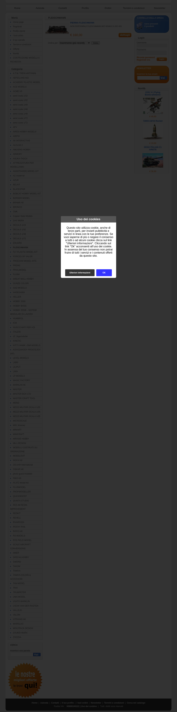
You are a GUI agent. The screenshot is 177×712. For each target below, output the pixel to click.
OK (104, 273)
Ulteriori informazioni (79, 273)
